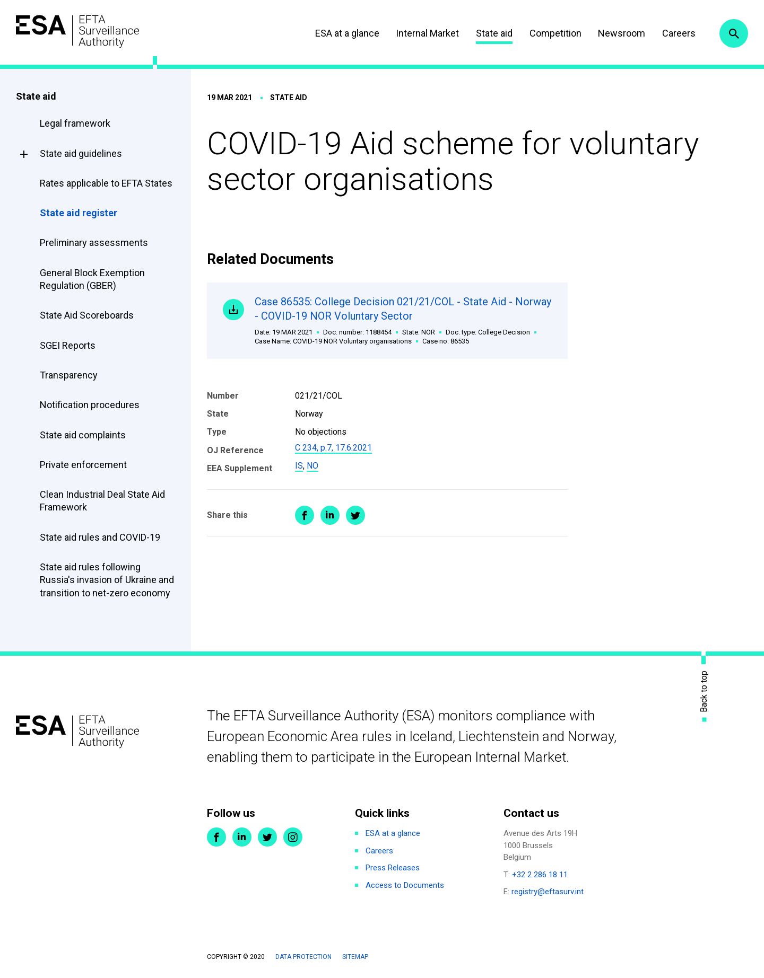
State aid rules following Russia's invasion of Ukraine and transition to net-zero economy (107, 579)
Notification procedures (90, 404)
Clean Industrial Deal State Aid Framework (102, 501)
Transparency (69, 375)
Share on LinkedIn (330, 515)
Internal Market (427, 33)
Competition (555, 33)
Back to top (704, 691)
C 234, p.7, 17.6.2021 (333, 448)
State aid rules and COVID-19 (100, 537)
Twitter (267, 837)
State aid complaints (83, 434)
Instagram (292, 837)
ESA (77, 31)
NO (312, 466)
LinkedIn (241, 837)
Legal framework (75, 123)
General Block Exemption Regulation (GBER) (92, 279)
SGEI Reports (68, 345)
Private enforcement (83, 464)
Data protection (303, 957)
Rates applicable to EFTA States (106, 183)
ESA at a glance (347, 33)
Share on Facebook (304, 515)
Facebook (216, 837)
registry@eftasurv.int (547, 891)
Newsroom (621, 33)
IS (299, 466)
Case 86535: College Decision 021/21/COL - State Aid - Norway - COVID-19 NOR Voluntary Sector (403, 320)
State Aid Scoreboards (87, 315)
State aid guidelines (81, 153)
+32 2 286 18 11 (540, 874)
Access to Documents (405, 885)
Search (733, 33)
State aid (494, 33)
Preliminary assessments (94, 242)
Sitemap (355, 957)
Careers (679, 33)
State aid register (78, 212)
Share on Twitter (355, 515)
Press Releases (393, 868)
